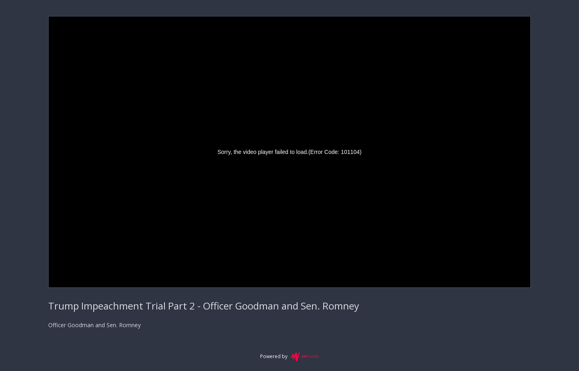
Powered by (289, 356)
